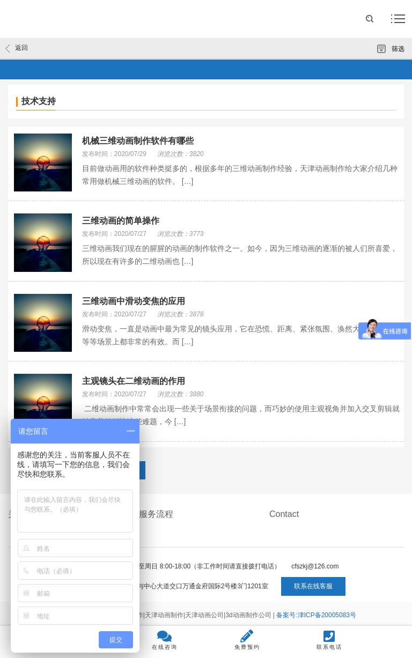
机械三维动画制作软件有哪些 (138, 140)
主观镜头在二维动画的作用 (133, 381)
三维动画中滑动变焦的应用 (133, 301)
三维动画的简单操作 (120, 220)
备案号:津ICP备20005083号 (316, 615)
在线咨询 (164, 640)
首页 (26, 69)
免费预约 (247, 640)
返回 (16, 48)
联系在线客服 (313, 586)
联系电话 (330, 640)
